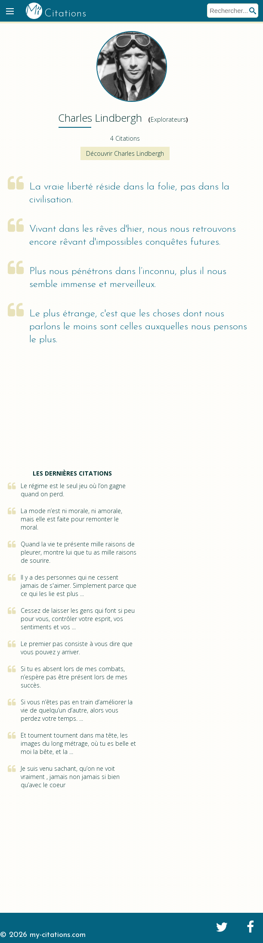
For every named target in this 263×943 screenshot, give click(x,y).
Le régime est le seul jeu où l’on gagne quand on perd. (73, 490)
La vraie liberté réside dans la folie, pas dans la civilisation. (129, 193)
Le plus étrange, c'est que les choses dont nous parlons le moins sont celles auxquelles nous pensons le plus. (138, 327)
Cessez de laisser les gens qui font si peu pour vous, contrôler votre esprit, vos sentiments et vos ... (78, 618)
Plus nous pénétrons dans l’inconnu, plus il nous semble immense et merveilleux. (127, 278)
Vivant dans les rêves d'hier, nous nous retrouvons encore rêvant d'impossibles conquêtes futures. (132, 235)
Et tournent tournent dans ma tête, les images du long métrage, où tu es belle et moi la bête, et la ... (78, 743)
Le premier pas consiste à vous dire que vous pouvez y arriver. (77, 648)
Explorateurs (168, 119)
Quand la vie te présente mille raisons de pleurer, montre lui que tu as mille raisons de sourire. (78, 552)
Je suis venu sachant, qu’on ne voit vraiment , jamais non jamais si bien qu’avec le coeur (70, 776)
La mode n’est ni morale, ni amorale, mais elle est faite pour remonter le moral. (71, 519)
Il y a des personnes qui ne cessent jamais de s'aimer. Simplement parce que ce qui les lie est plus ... (78, 585)
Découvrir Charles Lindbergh (125, 153)
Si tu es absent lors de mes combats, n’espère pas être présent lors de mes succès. (74, 677)
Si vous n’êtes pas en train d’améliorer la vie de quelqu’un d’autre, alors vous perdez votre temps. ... (77, 710)
